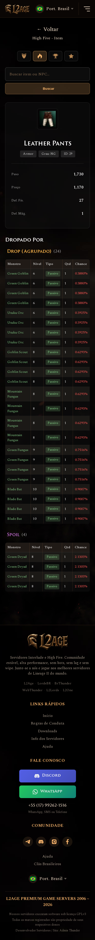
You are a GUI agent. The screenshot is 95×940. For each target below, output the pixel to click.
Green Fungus (17, 449)
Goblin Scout (17, 352)
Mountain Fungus (14, 394)
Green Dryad (17, 556)
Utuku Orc (15, 312)
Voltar (47, 29)
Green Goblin (17, 273)
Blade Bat (14, 489)
